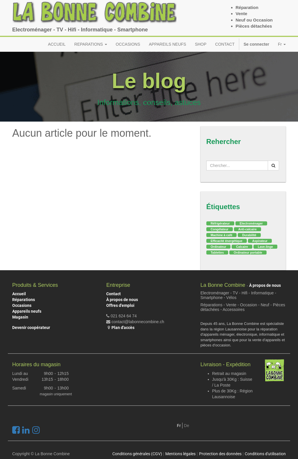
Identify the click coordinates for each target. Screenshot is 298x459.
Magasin (20, 317)
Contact (113, 293)
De (186, 425)
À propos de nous (122, 299)
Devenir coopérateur (31, 327)
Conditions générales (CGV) (137, 453)
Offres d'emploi (120, 305)
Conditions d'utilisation (265, 453)
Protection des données (220, 453)
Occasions (21, 305)
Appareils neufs (26, 311)
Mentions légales (180, 453)
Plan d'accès (122, 327)
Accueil (19, 293)
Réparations (23, 299)
